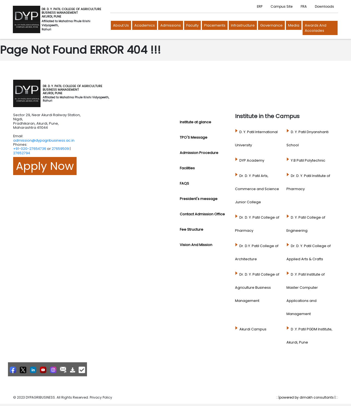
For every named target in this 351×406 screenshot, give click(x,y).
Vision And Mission (196, 244)
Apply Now (45, 166)
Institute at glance (195, 122)
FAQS (184, 183)
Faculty (192, 25)
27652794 (21, 153)
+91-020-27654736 (29, 148)
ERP (259, 6)
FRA (304, 6)
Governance (271, 25)
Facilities (187, 168)
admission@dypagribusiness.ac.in (43, 140)
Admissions (170, 25)
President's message (198, 198)
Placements (214, 25)
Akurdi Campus (252, 329)
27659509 (60, 148)
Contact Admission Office (202, 214)
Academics (144, 25)
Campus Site (281, 6)
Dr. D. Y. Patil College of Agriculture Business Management (257, 287)
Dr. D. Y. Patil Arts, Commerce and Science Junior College (257, 188)
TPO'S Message (193, 137)
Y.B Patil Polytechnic (308, 160)
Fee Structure (191, 229)
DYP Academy (251, 160)
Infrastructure (243, 25)
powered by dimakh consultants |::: (308, 397)
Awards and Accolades (315, 28)
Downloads (324, 6)
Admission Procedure (199, 152)
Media (293, 25)
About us (121, 25)
